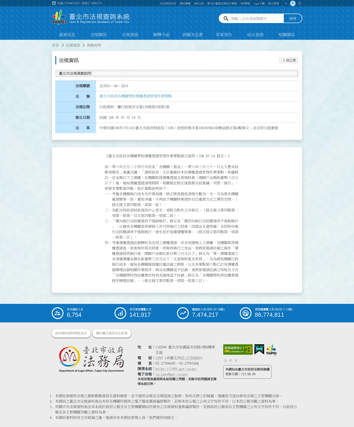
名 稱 (82, 96)
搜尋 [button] (292, 19)
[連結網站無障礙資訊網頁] (238, 349)
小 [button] (286, 3)
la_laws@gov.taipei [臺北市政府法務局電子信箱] (172, 374)
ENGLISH (199, 3)
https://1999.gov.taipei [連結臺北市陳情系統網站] (176, 369)
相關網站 (287, 35)
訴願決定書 (192, 35)
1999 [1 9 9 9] (159, 358)
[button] (289, 60)
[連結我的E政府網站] (259, 349)
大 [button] (299, 3)
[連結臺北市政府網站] (271, 350)
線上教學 (273, 3)
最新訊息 (67, 35)
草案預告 (224, 35)
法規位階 (82, 107)
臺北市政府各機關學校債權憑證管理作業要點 (136, 96)
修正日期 (82, 117)
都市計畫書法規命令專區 (222, 3)
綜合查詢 (255, 35)
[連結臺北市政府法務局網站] (91, 358)
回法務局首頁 (168, 3)
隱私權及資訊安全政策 (112, 333)
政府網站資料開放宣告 (71, 333)
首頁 (55, 45)
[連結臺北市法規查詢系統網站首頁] (91, 17)
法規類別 (99, 35)
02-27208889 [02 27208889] (191, 358)
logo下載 (259, 3)
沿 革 (82, 128)
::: (2, 42)
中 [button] (292, 3)
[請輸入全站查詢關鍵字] (256, 18)
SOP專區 (245, 3)
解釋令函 (161, 35)
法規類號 (82, 86)
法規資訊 (73, 45)
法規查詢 (130, 35)
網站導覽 (185, 3)
